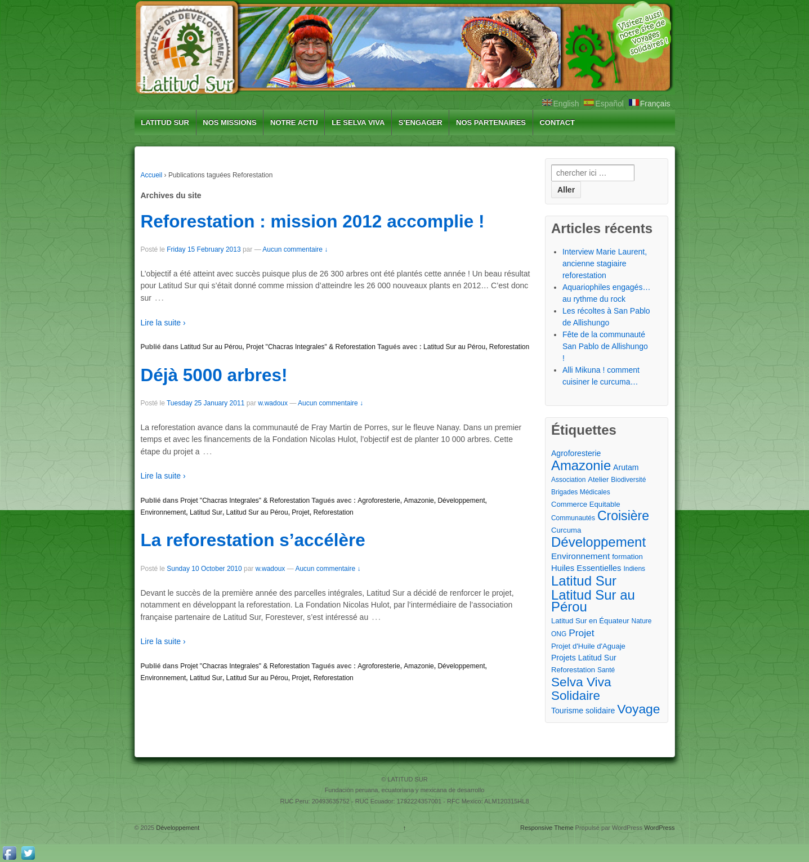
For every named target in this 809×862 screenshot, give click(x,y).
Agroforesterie (378, 500)
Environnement (163, 512)
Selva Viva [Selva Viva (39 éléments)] (581, 682)
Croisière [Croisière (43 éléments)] (623, 516)
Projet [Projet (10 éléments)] (581, 632)
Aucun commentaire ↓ (295, 249)
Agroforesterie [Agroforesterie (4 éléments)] (576, 453)
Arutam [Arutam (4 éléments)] (625, 467)
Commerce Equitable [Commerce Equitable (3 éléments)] (585, 504)
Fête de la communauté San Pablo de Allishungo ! (605, 346)
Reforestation (509, 347)
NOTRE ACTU (294, 122)
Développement (461, 500)
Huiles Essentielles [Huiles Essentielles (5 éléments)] (586, 568)
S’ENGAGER (421, 122)
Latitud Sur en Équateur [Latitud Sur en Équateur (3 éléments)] (590, 621)
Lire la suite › (163, 322)
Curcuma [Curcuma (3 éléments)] (566, 530)
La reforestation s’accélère (253, 540)
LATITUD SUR (165, 122)
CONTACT (557, 122)
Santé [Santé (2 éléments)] (606, 670)
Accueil (152, 175)
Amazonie (418, 500)
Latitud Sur (206, 512)
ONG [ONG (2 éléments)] (558, 634)
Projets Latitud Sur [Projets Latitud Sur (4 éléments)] (583, 657)
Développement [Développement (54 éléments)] (598, 542)
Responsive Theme (547, 827)
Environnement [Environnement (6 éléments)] (580, 556)
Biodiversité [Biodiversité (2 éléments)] (628, 480)
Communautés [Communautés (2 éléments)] (573, 518)
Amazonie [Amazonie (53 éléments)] (581, 465)
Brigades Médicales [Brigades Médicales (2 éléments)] (580, 492)
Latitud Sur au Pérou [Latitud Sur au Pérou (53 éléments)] (593, 601)
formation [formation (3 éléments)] (627, 556)
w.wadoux (273, 403)
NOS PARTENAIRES (491, 122)
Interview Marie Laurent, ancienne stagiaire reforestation (604, 263)
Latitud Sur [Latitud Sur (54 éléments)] (583, 581)
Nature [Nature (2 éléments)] (641, 621)
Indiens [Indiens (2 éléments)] (634, 569)
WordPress (659, 827)
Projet (300, 512)
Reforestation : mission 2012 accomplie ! (313, 221)
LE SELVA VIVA (358, 122)
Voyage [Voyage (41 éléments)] (638, 709)
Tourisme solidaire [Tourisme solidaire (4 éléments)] (583, 710)
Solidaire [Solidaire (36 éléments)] (575, 696)
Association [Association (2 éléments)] (568, 480)
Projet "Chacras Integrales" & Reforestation (311, 347)
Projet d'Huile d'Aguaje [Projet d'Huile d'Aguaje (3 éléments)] (588, 646)
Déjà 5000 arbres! (214, 375)
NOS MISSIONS (229, 122)
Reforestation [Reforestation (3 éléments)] (573, 670)
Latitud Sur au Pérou (211, 347)
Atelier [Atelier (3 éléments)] (598, 479)
